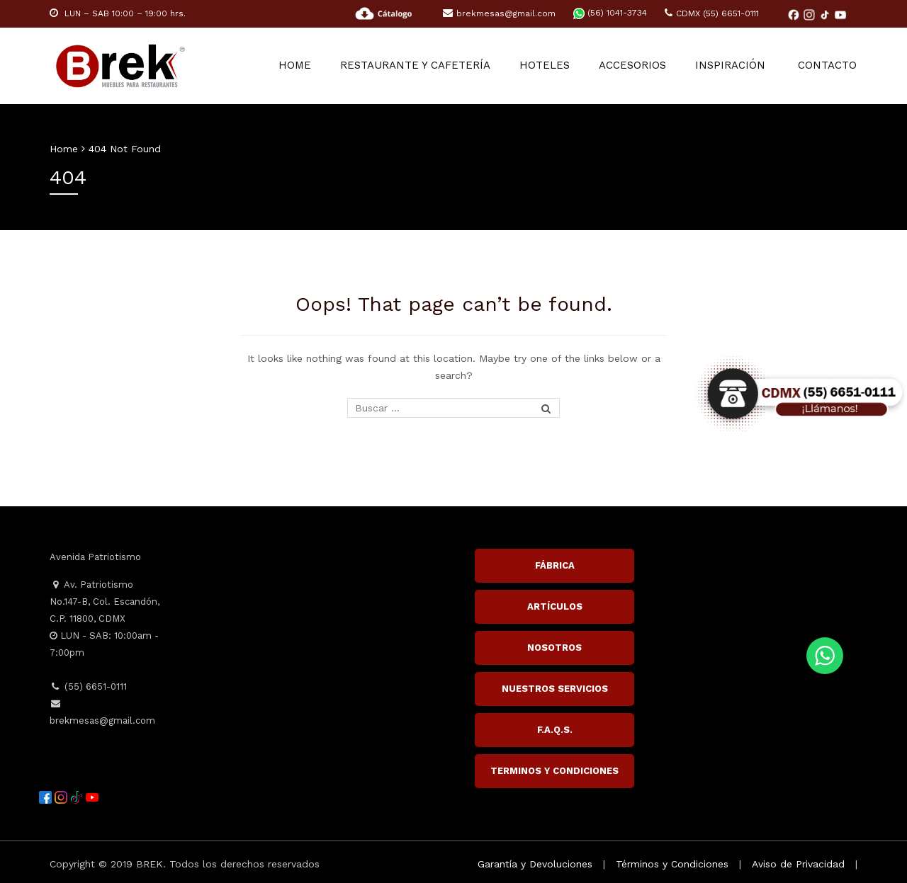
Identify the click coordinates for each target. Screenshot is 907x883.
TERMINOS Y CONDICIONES (554, 770)
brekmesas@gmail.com (499, 13)
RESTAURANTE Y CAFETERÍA (419, 65)
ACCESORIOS (634, 65)
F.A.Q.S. (555, 729)
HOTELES (547, 65)
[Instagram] (810, 14)
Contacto (828, 65)
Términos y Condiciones (672, 864)
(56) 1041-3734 (610, 13)
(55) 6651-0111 (88, 686)
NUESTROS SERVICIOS (555, 688)
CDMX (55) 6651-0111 (712, 13)
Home (299, 65)
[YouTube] (840, 14)
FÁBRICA (555, 565)
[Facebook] (795, 14)
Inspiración (732, 65)
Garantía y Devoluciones (535, 864)
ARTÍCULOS (554, 606)
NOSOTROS (554, 647)
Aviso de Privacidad (798, 864)
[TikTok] (826, 14)
